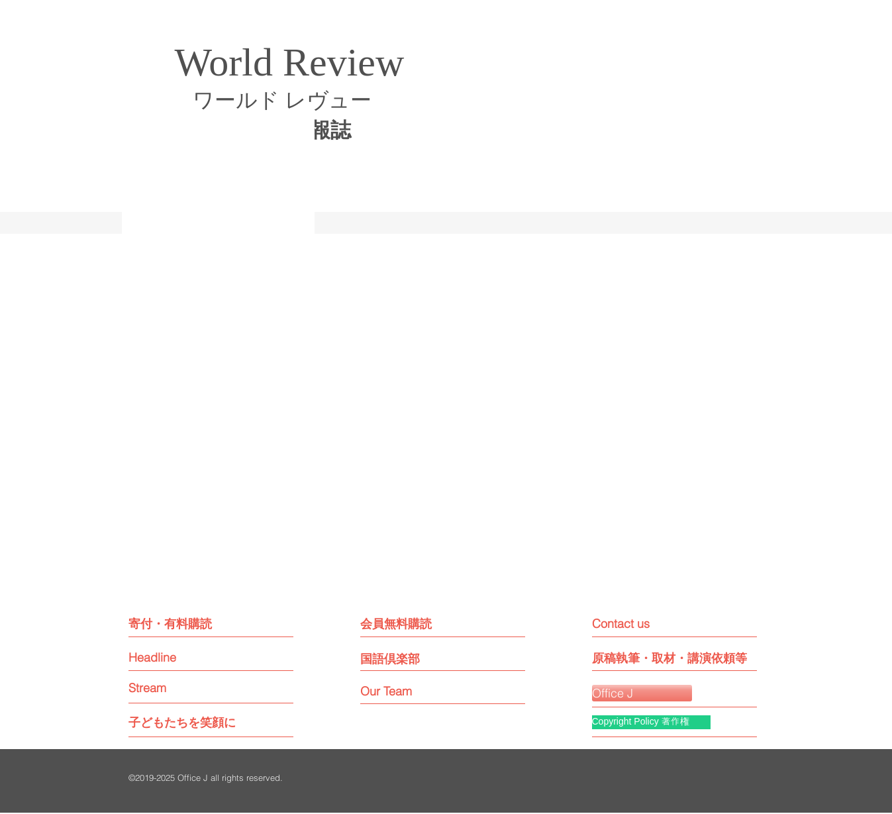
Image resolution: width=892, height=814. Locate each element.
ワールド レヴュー (282, 100)
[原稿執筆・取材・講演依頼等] (669, 658)
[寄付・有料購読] (185, 624)
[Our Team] (398, 691)
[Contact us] (651, 624)
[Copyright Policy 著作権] (651, 722)
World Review (290, 62)
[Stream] (178, 688)
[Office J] (642, 693)
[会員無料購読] (418, 624)
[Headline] (178, 657)
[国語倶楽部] (410, 659)
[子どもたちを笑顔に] (182, 722)
